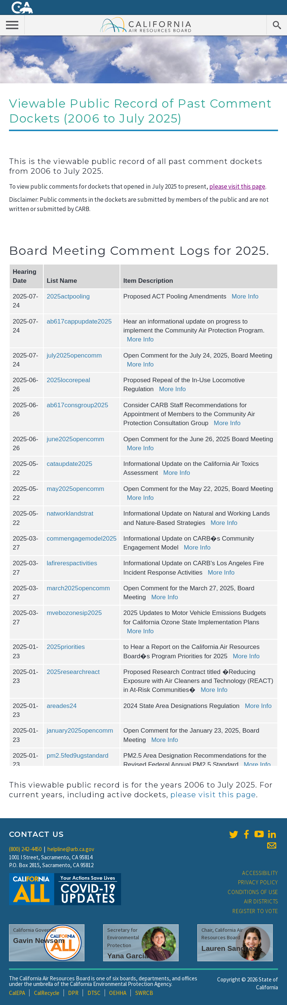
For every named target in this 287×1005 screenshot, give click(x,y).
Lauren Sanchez (228, 948)
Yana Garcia (127, 956)
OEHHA (117, 992)
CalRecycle (46, 992)
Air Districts (261, 901)
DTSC (94, 992)
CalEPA (17, 992)
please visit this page (237, 186)
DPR (73, 992)
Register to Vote (255, 911)
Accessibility (260, 872)
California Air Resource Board (145, 24)
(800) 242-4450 (25, 849)
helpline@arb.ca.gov (70, 849)
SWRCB (144, 992)
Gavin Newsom (39, 940)
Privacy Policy (258, 882)
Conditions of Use (253, 892)
